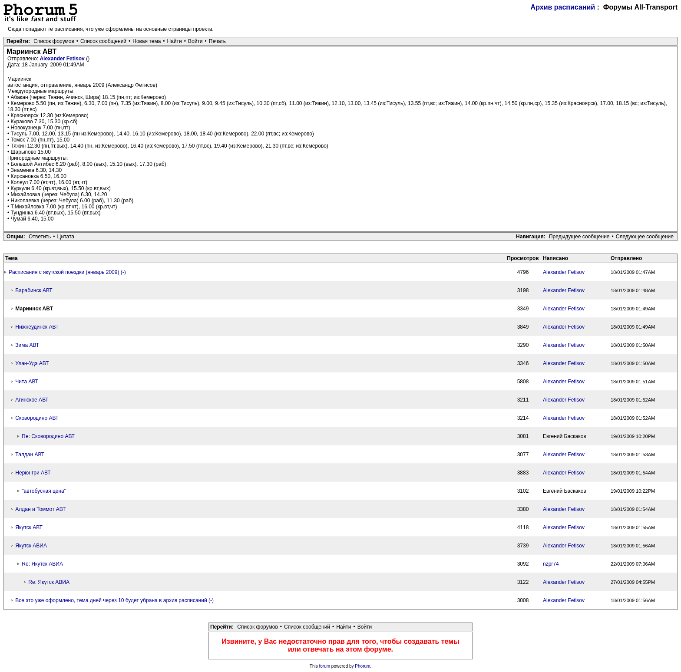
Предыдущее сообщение (579, 237)
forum (325, 666)
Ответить (40, 237)
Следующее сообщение (645, 237)
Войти (195, 41)
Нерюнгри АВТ (32, 473)
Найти (174, 41)
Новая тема (146, 41)
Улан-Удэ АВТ (32, 363)
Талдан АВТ (29, 454)
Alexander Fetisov (63, 59)
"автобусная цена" (44, 491)
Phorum (362, 666)
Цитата (65, 237)
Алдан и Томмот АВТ (40, 509)
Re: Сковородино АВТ (48, 436)
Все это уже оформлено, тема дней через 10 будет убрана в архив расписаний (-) (114, 600)
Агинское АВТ (31, 400)
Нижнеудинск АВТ (37, 327)
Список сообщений (103, 41)
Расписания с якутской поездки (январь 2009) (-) (67, 272)
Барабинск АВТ (33, 290)
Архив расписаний (563, 7)
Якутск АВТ (29, 527)
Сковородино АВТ (37, 418)
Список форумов (53, 41)
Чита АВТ (26, 382)
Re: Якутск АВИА (42, 564)
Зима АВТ (27, 345)
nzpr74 (551, 564)
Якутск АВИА (31, 546)
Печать (217, 41)
